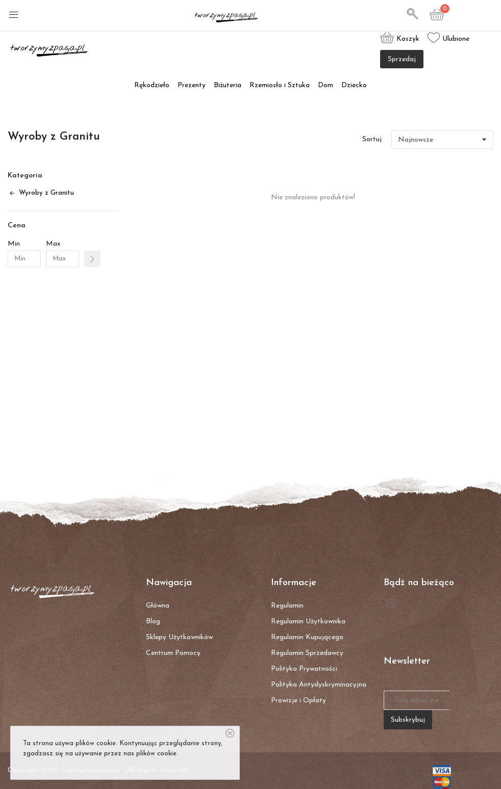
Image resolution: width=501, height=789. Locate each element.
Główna (157, 606)
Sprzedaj (402, 59)
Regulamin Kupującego (307, 637)
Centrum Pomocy (173, 653)
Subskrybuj (408, 720)
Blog (153, 621)
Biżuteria (227, 85)
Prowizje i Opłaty (298, 700)
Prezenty (192, 85)
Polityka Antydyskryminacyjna (318, 685)
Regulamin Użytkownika (308, 621)
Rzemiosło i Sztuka (279, 85)
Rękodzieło (151, 85)
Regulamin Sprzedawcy (307, 653)
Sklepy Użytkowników (179, 637)
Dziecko (354, 85)
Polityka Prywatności (304, 669)
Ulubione (448, 38)
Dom (325, 85)
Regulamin (287, 606)
